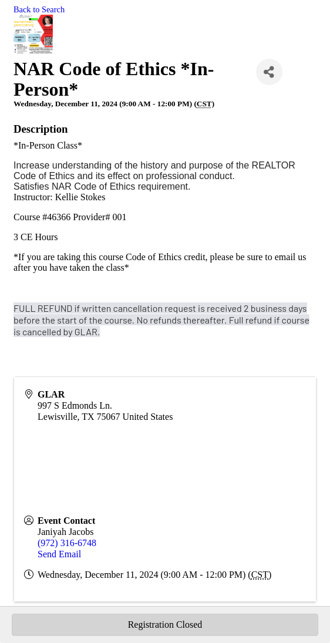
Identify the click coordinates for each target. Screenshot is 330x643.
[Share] (269, 72)
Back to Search (39, 9)
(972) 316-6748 (67, 543)
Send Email (59, 554)
